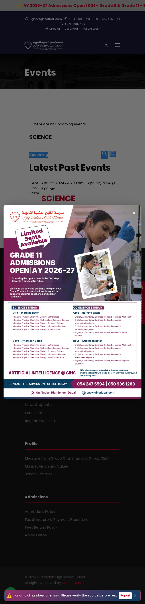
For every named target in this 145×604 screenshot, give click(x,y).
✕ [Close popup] (133, 211)
